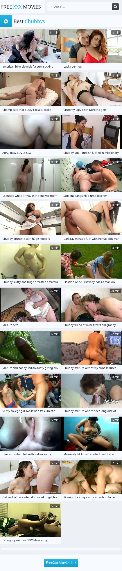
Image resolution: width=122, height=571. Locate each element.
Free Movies (21, 6)
